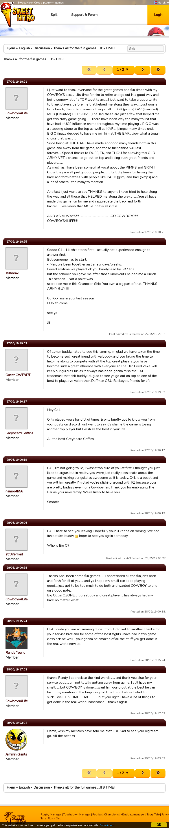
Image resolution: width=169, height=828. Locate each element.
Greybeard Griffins (19, 433)
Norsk (159, 3)
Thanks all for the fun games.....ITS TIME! (83, 48)
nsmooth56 (14, 491)
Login (158, 14)
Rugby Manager (51, 815)
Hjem (11, 48)
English (24, 48)
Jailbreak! (12, 273)
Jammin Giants (16, 754)
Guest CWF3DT (18, 375)
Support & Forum (84, 14)
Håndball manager (133, 815)
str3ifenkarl (14, 554)
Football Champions (105, 815)
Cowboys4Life (17, 113)
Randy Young (15, 652)
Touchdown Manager (76, 815)
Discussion (41, 48)
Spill (54, 14)
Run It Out (54, 819)
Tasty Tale (153, 815)
